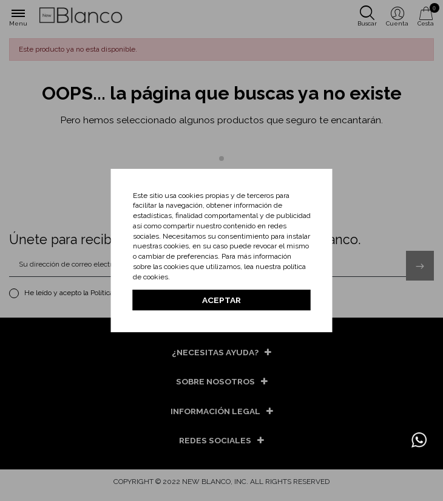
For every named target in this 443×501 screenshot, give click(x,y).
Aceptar (221, 300)
